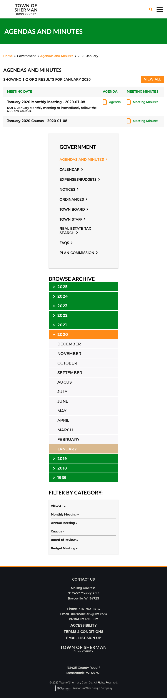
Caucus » (57, 531)
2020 (60, 334)
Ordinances (72, 199)
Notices (67, 189)
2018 (60, 468)
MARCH (65, 430)
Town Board (72, 209)
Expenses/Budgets (78, 179)
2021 (60, 324)
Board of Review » (64, 540)
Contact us (83, 579)
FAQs (64, 243)
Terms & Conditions (83, 632)
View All (152, 79)
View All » (58, 506)
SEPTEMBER (69, 372)
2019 (60, 458)
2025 (60, 286)
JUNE (62, 401)
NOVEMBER (69, 353)
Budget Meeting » (64, 548)
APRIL (63, 420)
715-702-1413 (89, 609)
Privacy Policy (83, 619)
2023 (60, 305)
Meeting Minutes (145, 102)
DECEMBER (69, 344)
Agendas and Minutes (82, 160)
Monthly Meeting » (65, 514)
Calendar (70, 170)
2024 (60, 296)
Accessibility (83, 625)
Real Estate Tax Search (75, 231)
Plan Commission (77, 253)
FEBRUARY (68, 439)
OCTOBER (67, 363)
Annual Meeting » (64, 523)
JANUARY (67, 449)
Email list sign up (83, 638)
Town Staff (71, 219)
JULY (62, 391)
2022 (60, 315)
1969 (59, 477)
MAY (61, 411)
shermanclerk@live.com (88, 614)
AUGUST (65, 382)
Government (78, 147)
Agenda (115, 102)
